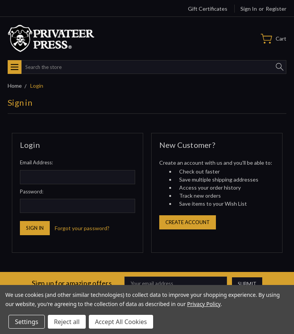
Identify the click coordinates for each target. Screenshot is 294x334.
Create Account (187, 222)
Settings (26, 322)
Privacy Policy (203, 304)
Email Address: (36, 162)
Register (276, 8)
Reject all (67, 322)
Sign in (248, 8)
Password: (31, 191)
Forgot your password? (82, 228)
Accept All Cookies (121, 322)
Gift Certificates (207, 8)
